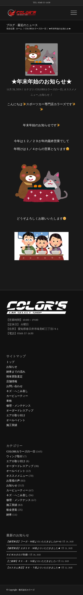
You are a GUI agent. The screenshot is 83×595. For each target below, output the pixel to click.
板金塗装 (11, 510)
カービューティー (17, 396)
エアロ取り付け (15, 415)
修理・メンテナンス (18, 405)
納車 (9, 514)
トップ (10, 362)
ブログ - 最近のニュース (22, 25)
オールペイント (15, 420)
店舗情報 (11, 381)
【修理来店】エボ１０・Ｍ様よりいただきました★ (33, 548)
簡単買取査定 (14, 376)
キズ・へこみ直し (17, 391)
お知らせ (44, 95)
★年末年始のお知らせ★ (41, 81)
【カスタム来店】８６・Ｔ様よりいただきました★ (33, 567)
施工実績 (11, 425)
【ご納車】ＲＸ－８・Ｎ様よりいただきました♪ (31, 561)
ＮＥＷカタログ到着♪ (17, 554)
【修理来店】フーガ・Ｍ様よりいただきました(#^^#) (33, 541)
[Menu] (72, 13)
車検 (9, 401)
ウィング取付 (14, 456)
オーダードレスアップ (19, 410)
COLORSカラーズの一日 (49, 89)
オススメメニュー (17, 476)
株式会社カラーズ (27, 590)
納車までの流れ (15, 371)
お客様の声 (13, 480)
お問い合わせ (14, 386)
